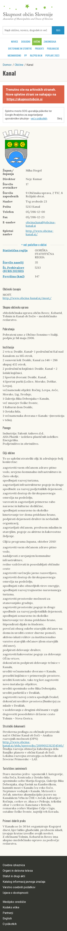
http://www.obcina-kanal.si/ (39, 232)
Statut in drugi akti (14, 876)
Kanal (9, 73)
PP (25, 55)
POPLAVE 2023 (52, 55)
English (7, 918)
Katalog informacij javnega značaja (24, 881)
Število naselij (13, 262)
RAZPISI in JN (36, 55)
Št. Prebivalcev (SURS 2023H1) (13, 269)
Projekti (39, 48)
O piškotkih (10, 924)
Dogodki (25, 41)
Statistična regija (15, 250)
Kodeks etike (11, 907)
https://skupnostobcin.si (25, 99)
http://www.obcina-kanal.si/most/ (27, 298)
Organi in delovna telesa (18, 870)
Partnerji (8, 913)
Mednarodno (14, 55)
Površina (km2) (13, 276)
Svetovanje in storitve (20, 48)
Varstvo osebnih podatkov (19, 887)
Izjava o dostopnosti (15, 892)
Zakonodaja (50, 41)
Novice (14, 41)
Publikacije (53, 48)
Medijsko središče (14, 902)
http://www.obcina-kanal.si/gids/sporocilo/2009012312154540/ (33, 743)
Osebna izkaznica (14, 865)
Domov (7, 64)
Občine (36, 41)
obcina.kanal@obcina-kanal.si (41, 223)
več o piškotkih (39, 118)
